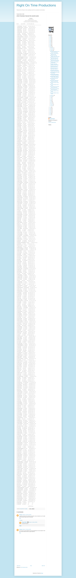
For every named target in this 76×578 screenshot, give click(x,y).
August (51, 96)
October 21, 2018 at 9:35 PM (27, 529)
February (51, 104)
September (52, 95)
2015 (50, 109)
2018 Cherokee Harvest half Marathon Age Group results (54, 70)
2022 (50, 41)
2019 (50, 45)
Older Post (43, 565)
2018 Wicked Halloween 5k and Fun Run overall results (54, 52)
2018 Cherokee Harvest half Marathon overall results (54, 81)
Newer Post (18, 565)
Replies (21, 520)
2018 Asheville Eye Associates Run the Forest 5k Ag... (54, 87)
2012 (50, 113)
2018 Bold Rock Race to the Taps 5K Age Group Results (54, 60)
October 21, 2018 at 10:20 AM (27, 514)
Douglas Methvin (24, 522)
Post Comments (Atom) (24, 567)
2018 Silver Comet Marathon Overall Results (54, 62)
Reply (20, 518)
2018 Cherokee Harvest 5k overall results (54, 79)
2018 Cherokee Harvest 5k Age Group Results (54, 72)
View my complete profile (52, 122)
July (51, 97)
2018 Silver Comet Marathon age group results (54, 54)
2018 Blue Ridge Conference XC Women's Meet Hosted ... (54, 74)
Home (31, 565)
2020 (50, 44)
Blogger (42, 573)
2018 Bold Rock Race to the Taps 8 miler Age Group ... (54, 58)
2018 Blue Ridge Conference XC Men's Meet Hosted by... (54, 77)
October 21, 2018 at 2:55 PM (33, 522)
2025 (50, 37)
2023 (50, 40)
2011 (50, 114)
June (51, 99)
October (51, 50)
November (51, 49)
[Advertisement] (31, 557)
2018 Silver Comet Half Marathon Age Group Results (54, 56)
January (51, 105)
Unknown (20, 514)
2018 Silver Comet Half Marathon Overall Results (54, 64)
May (51, 100)
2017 (50, 107)
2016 (50, 108)
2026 (50, 36)
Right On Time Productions (36, 5)
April (51, 101)
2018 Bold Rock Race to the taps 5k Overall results (54, 66)
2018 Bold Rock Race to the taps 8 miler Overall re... (54, 68)
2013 (50, 112)
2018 (50, 46)
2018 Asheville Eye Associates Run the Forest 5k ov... (54, 89)
